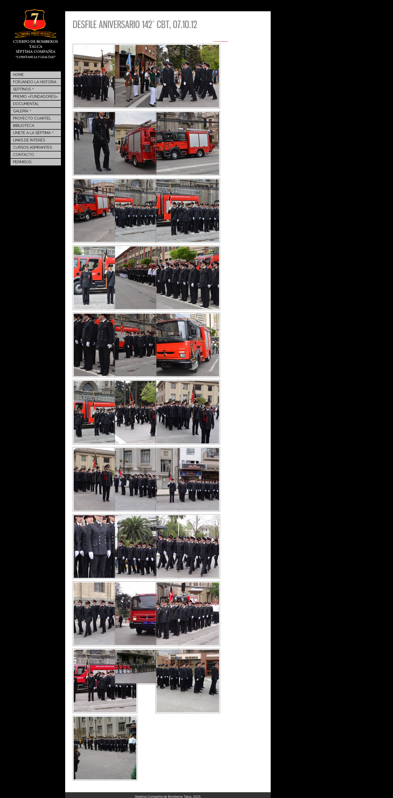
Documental (26, 104)
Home (18, 74)
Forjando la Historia (34, 82)
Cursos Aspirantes (32, 147)
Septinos (23, 89)
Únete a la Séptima (33, 132)
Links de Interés (29, 140)
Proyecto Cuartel (32, 118)
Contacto (23, 154)
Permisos (22, 162)
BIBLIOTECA (23, 125)
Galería (22, 110)
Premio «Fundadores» (35, 96)
